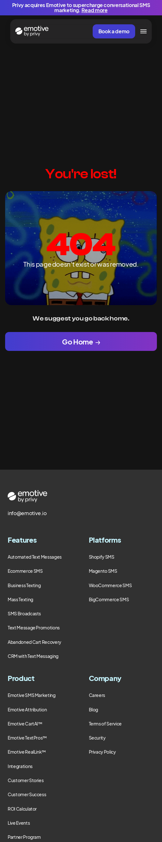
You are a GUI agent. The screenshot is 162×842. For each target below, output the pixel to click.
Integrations (20, 766)
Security (97, 738)
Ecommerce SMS (25, 571)
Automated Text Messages (35, 557)
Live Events (19, 823)
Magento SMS (103, 571)
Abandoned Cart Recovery (34, 642)
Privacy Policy (102, 752)
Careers (97, 695)
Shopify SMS (101, 557)
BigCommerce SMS (109, 599)
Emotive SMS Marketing (32, 695)
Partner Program (24, 837)
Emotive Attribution (27, 709)
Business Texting (24, 585)
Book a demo (113, 31)
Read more (94, 10)
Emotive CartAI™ (25, 723)
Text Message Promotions (34, 627)
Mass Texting (20, 599)
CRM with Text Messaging (33, 656)
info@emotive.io (27, 513)
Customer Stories (25, 780)
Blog (93, 709)
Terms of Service (105, 723)
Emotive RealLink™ (27, 752)
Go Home (77, 341)
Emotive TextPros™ (27, 738)
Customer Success (27, 794)
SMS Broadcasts (24, 613)
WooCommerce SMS (110, 585)
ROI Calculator (22, 809)
